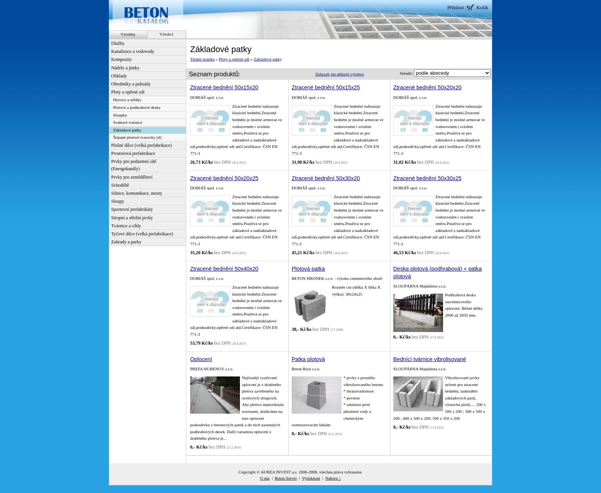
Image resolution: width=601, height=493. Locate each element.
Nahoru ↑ (333, 478)
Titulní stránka (202, 59)
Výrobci (166, 34)
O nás (264, 478)
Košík (482, 7)
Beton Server (286, 478)
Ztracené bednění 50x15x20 (224, 87)
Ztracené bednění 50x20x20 (427, 87)
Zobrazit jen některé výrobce (339, 74)
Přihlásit (455, 7)
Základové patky (268, 59)
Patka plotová (308, 359)
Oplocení (201, 359)
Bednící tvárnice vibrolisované (429, 359)
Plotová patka (308, 269)
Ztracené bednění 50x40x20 (224, 269)
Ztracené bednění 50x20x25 (224, 178)
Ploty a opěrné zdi (234, 59)
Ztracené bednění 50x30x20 (326, 178)
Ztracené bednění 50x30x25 (427, 178)
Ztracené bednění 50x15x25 (326, 87)
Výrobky (127, 34)
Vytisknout (311, 478)
